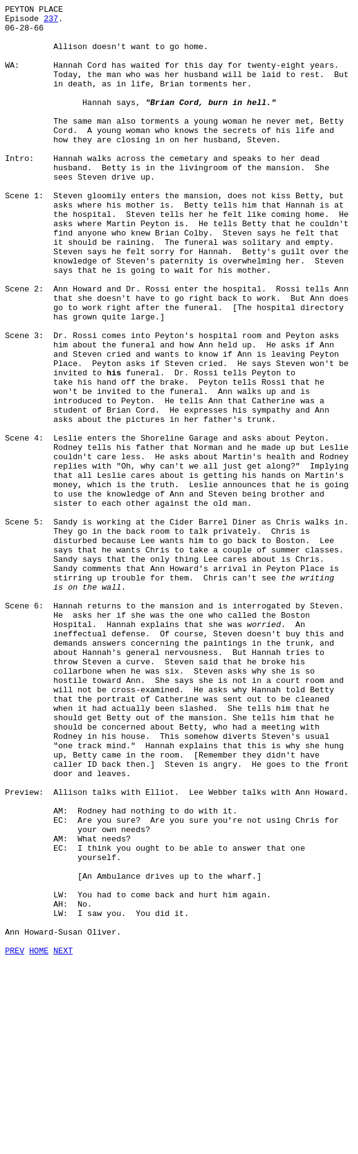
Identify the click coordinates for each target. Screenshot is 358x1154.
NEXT (63, 1140)
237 (50, 21)
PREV (14, 1140)
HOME (38, 1140)
